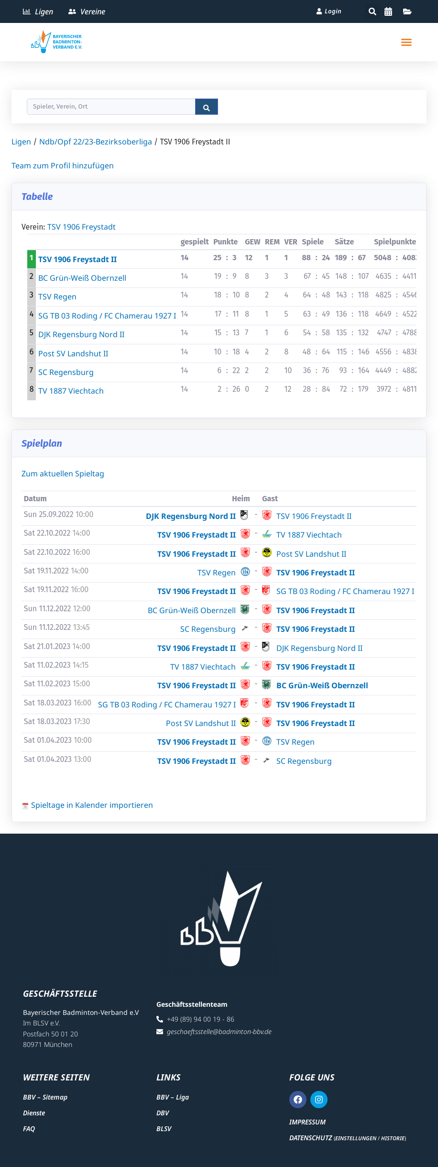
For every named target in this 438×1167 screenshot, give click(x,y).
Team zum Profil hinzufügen (62, 165)
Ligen (21, 141)
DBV (162, 1112)
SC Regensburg (66, 372)
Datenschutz (310, 1137)
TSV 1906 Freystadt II (77, 259)
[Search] (111, 107)
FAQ (29, 1128)
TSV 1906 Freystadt (81, 226)
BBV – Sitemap (45, 1096)
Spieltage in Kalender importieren (87, 805)
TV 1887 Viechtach (71, 390)
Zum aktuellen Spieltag (63, 473)
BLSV (163, 1128)
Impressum (307, 1121)
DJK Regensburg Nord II (81, 334)
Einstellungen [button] (355, 1138)
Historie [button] (393, 1138)
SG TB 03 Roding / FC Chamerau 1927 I (107, 315)
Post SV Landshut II (73, 353)
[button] (372, 11)
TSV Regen (57, 296)
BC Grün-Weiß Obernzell (82, 278)
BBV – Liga (172, 1096)
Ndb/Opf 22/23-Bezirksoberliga (95, 141)
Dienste (34, 1112)
